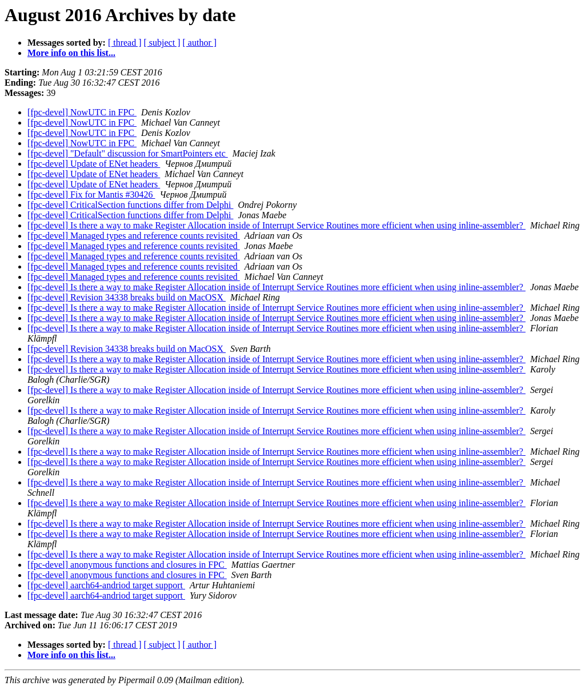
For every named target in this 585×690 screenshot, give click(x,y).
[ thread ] (125, 42)
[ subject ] (162, 42)
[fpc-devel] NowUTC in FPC (82, 112)
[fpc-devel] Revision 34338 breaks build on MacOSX (126, 297)
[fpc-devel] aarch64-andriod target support (106, 585)
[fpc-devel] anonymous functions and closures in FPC (127, 564)
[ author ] (200, 42)
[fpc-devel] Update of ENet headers (93, 164)
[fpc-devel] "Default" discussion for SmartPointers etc (127, 153)
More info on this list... (71, 53)
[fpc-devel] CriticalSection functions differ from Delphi (130, 205)
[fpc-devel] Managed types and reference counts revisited (133, 235)
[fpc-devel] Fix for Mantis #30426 (91, 194)
